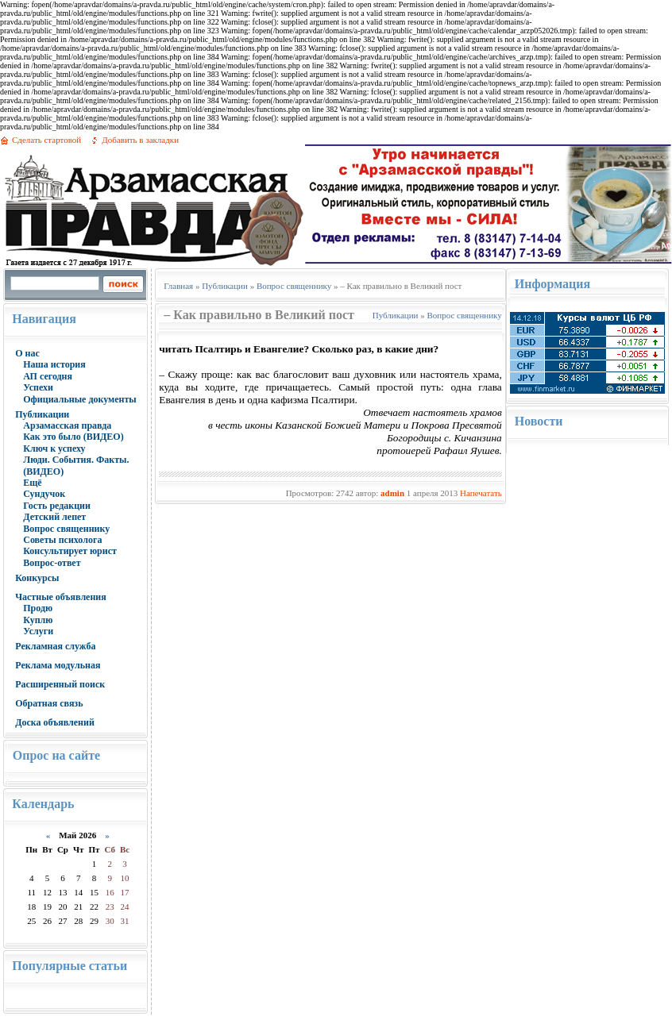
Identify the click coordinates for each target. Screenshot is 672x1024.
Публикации (42, 414)
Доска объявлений (55, 722)
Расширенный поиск (60, 684)
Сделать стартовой (46, 139)
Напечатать (481, 493)
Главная (178, 286)
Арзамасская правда (67, 425)
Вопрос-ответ (51, 562)
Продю (37, 608)
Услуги (38, 631)
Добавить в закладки (140, 139)
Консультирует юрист (70, 550)
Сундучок (44, 493)
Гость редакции (57, 505)
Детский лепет (54, 516)
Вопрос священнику (66, 528)
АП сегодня (47, 376)
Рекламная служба (55, 646)
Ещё (32, 482)
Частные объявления (60, 596)
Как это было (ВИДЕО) (73, 436)
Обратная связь (49, 703)
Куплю (37, 620)
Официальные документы (80, 399)
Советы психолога (62, 539)
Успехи (38, 387)
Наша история (54, 364)
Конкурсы (37, 577)
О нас (27, 353)
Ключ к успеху (54, 448)
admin (392, 493)
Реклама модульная (57, 665)
